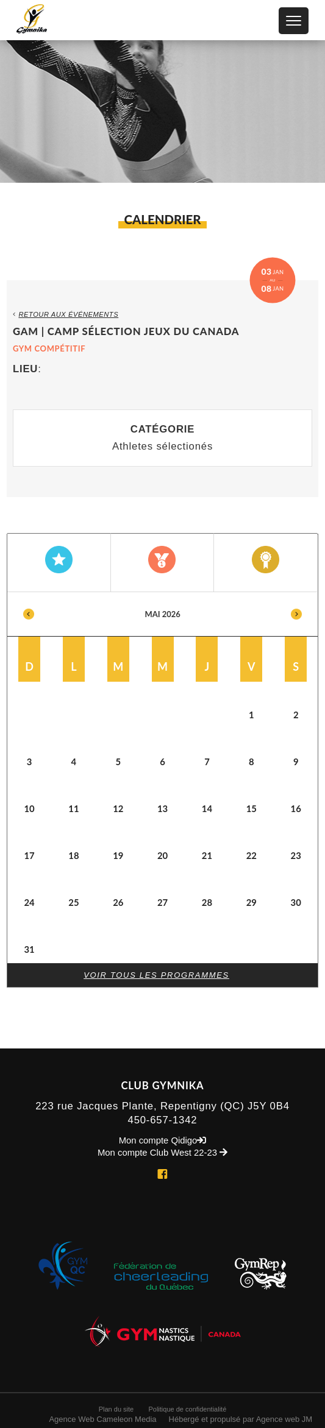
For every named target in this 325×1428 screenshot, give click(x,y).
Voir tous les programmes (156, 975)
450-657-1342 (163, 1120)
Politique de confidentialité (187, 1409)
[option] (162, 777)
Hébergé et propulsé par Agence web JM (241, 1419)
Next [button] (296, 614)
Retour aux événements (65, 314)
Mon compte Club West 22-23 (162, 1153)
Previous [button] (28, 614)
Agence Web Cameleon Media (102, 1419)
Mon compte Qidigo (163, 1140)
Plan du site (116, 1409)
